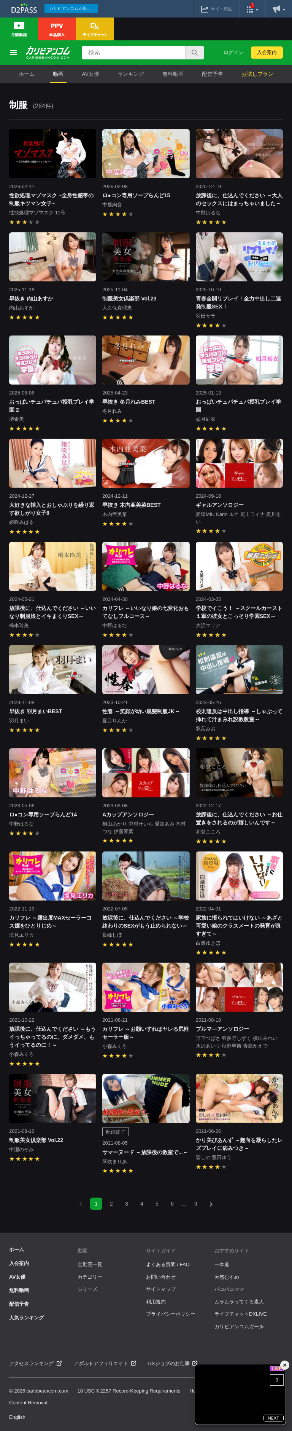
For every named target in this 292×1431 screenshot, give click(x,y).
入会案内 (267, 52)
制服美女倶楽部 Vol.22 (36, 1140)
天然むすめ (226, 1277)
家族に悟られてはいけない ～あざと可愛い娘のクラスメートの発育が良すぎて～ (239, 926)
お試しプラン (257, 74)
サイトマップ (161, 1289)
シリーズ (87, 1289)
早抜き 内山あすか (31, 298)
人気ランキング (26, 1318)
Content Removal (28, 1402)
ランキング (130, 74)
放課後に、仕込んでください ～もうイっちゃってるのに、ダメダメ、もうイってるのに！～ (52, 1037)
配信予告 (212, 74)
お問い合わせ (161, 1277)
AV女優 (90, 74)
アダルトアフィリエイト (105, 1363)
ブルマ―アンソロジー (222, 1029)
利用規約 (156, 1302)
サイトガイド (161, 1251)
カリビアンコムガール (239, 1326)
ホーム (27, 74)
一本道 (221, 1264)
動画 (58, 74)
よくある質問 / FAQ (168, 1264)
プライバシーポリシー (170, 1314)
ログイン (233, 52)
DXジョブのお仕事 (173, 1363)
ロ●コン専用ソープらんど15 (136, 195)
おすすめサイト (231, 1251)
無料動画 (173, 74)
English (17, 1417)
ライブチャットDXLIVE (240, 1314)
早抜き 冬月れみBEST (128, 402)
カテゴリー (90, 1277)
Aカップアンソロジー (128, 814)
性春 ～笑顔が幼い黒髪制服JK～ (141, 711)
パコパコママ (229, 1289)
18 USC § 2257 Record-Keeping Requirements (129, 1391)
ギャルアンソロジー (222, 505)
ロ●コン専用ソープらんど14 (43, 814)
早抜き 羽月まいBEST (35, 711)
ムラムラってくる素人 (239, 1302)
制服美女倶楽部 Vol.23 (129, 298)
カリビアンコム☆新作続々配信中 (73, 8)
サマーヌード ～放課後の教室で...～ (145, 1152)
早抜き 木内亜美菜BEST (131, 505)
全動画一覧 (90, 1264)
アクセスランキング (35, 1363)
